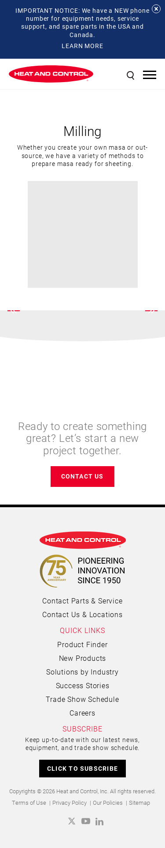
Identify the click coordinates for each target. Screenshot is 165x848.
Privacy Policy (69, 803)
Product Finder (82, 644)
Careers (82, 712)
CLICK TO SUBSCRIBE (82, 768)
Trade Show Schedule (82, 699)
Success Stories (83, 685)
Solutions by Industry (82, 671)
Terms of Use (29, 803)
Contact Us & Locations (82, 614)
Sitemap (139, 803)
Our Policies (108, 803)
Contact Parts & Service (82, 600)
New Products (82, 658)
